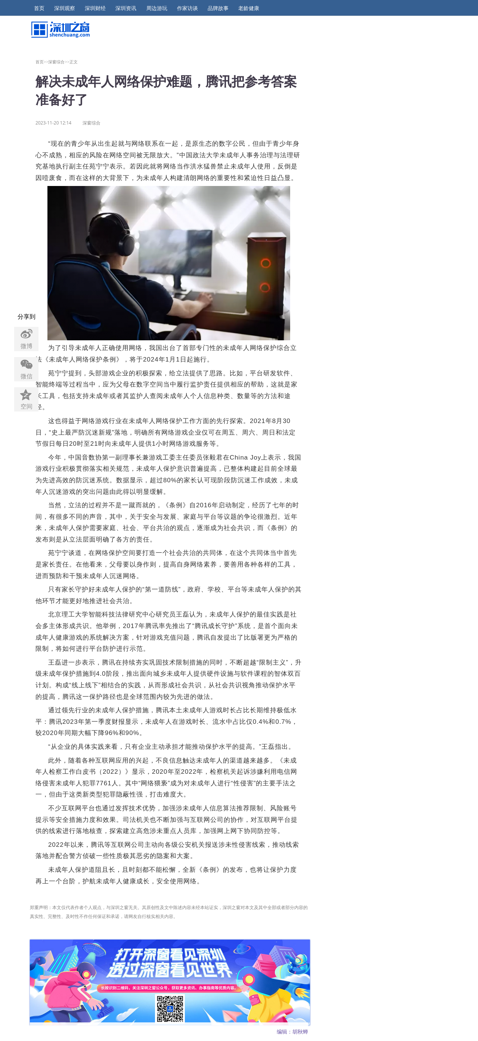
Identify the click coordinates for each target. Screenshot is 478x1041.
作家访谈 (187, 8)
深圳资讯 (125, 8)
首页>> (42, 61)
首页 (39, 8)
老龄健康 (248, 8)
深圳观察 (64, 8)
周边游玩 (156, 8)
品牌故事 (218, 8)
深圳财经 (95, 8)
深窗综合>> (58, 61)
